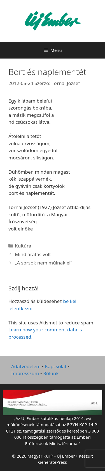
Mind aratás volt (33, 254)
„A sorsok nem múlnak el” (43, 262)
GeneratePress (52, 462)
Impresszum (25, 373)
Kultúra (23, 245)
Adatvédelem (26, 366)
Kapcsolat (55, 366)
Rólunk (51, 373)
